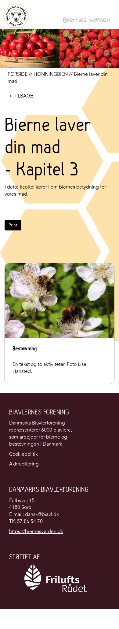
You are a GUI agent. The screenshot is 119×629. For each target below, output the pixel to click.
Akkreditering (24, 464)
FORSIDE (17, 74)
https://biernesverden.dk (36, 531)
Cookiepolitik (23, 454)
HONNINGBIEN (51, 74)
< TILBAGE (21, 96)
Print (13, 225)
